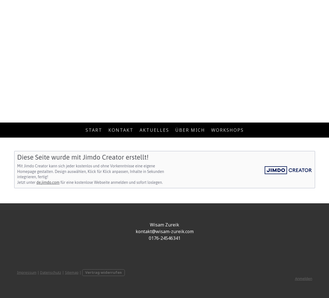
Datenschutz (50, 272)
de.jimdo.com (48, 182)
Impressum (26, 272)
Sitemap (72, 272)
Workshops (227, 130)
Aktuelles (154, 130)
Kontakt (120, 130)
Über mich (190, 130)
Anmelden (303, 278)
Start (94, 130)
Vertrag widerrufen (103, 272)
